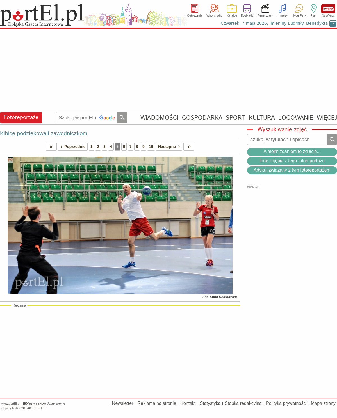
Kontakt (187, 403)
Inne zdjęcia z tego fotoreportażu (292, 160)
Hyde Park (299, 15)
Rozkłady (247, 15)
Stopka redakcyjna (243, 403)
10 (151, 146)
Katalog (232, 15)
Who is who (214, 15)
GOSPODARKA (202, 117)
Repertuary (265, 15)
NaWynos (328, 8)
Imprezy (282, 15)
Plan (313, 15)
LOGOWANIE (295, 117)
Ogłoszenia (194, 15)
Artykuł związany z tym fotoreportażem (292, 170)
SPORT (235, 117)
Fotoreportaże (21, 117)
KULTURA (262, 117)
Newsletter (122, 403)
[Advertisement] (168, 70)
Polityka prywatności (286, 403)
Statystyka (210, 403)
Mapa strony (323, 403)
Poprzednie (72, 146)
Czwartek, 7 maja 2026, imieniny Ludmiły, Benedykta (274, 23)
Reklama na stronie (156, 403)
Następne (170, 146)
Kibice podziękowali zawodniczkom (43, 133)
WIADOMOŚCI (159, 117)
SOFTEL (40, 408)
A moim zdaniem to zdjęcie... (292, 151)
